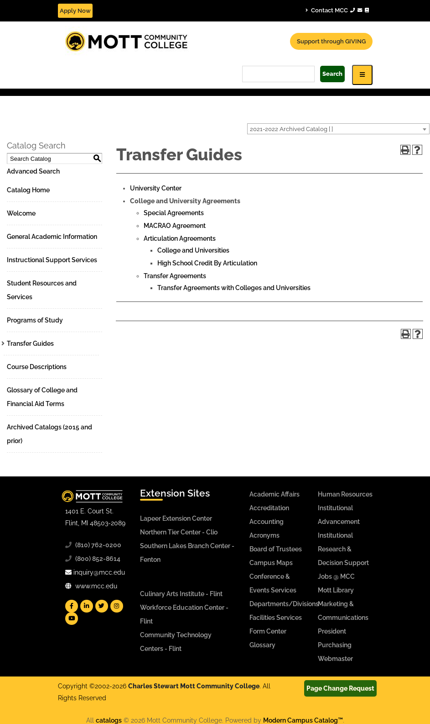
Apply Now (75, 10)
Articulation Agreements (180, 238)
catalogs (109, 720)
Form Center (267, 631)
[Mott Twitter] (101, 606)
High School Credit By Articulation (207, 263)
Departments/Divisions (284, 604)
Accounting (266, 521)
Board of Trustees (275, 549)
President (332, 631)
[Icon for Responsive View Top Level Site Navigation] (362, 75)
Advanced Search (33, 171)
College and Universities (193, 250)
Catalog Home (28, 190)
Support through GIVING (331, 41)
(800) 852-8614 (97, 558)
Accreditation (269, 508)
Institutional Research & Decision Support (343, 549)
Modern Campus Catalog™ (303, 720)
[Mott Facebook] (71, 606)
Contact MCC (337, 10)
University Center (155, 188)
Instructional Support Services (52, 260)
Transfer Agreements (175, 276)
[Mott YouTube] (71, 618)
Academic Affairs (274, 494)
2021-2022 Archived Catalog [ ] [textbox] (291, 129)
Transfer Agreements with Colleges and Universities (234, 287)
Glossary (262, 645)
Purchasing (335, 645)
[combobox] (338, 128)
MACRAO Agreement (175, 225)
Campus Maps (271, 562)
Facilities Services (275, 617)
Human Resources (345, 494)
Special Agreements (174, 213)
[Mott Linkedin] (86, 606)
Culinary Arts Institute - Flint (181, 593)
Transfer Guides (30, 343)
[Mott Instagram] (116, 606)
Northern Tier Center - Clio (179, 532)
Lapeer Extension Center (176, 518)
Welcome (21, 213)
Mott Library (336, 590)
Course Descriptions (37, 366)
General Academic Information (52, 236)
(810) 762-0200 (98, 545)
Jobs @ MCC (336, 576)
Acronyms (264, 535)
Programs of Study (35, 320)
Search (332, 73)
